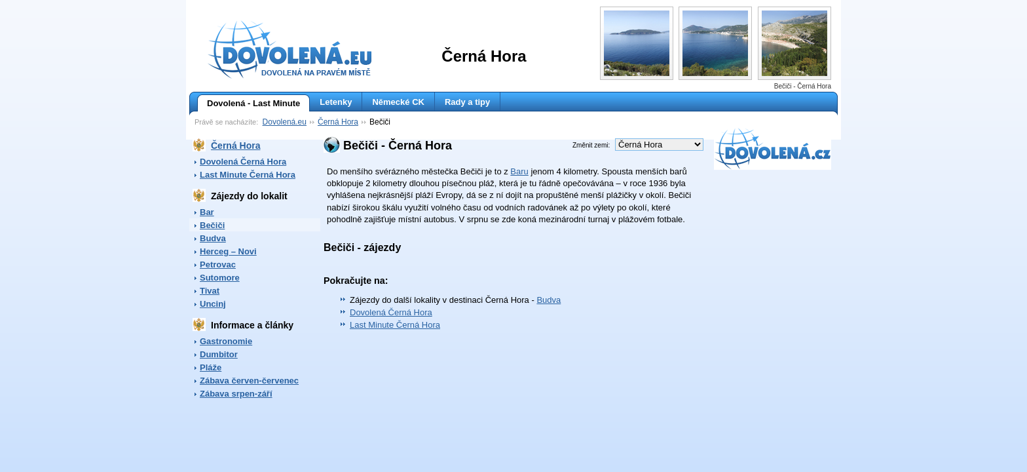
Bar (207, 212)
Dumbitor (219, 354)
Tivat (209, 291)
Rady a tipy (467, 102)
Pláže (210, 367)
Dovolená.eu (285, 122)
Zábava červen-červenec (249, 380)
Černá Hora (338, 122)
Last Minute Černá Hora (247, 175)
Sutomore (220, 278)
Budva (213, 238)
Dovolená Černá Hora (243, 162)
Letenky (336, 102)
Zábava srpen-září (236, 394)
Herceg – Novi (228, 251)
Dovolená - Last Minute (248, 103)
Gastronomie (226, 341)
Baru (519, 171)
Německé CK (398, 102)
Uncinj (213, 304)
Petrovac (218, 264)
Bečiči (212, 225)
